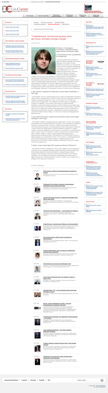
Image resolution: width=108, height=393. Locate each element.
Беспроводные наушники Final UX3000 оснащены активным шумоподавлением (94, 193)
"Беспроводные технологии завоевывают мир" (57, 264)
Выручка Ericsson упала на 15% (14, 68)
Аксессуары (90, 201)
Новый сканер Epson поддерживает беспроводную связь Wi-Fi (94, 75)
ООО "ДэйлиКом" (101, 385)
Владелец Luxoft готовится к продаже (16, 84)
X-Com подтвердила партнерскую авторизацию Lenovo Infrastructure (15, 80)
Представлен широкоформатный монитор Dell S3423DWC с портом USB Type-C (95, 27)
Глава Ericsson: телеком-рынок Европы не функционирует (60, 224)
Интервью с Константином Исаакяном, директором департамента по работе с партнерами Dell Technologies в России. (59, 214)
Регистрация (30, 15)
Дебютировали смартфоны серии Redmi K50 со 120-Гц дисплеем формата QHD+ (93, 168)
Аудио (88, 182)
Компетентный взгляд (43, 29)
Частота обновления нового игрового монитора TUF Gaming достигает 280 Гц (94, 35)
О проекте (24, 380)
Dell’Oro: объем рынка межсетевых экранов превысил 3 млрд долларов (15, 101)
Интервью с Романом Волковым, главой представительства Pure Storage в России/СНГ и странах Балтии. (59, 188)
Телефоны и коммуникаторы (91, 162)
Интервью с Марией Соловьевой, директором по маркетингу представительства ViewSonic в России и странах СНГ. (60, 254)
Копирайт (41, 380)
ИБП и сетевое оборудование (91, 122)
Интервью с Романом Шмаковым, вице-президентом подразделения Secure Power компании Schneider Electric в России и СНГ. (59, 321)
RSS (49, 380)
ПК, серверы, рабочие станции (90, 84)
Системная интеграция (13, 75)
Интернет (8, 109)
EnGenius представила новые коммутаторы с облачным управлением (94, 128)
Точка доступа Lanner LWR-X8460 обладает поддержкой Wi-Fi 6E (95, 134)
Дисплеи (89, 22)
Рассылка (33, 380)
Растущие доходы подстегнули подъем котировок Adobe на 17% (15, 51)
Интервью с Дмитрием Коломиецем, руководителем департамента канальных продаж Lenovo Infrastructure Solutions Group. (61, 202)
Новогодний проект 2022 (12, 27)
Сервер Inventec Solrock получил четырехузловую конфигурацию (95, 89)
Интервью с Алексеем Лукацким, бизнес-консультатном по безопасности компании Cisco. (59, 281)
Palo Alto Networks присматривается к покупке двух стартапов (15, 96)
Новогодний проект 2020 (12, 34)
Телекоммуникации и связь (14, 58)
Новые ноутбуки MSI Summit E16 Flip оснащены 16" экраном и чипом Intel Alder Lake (95, 53)
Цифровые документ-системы (89, 62)
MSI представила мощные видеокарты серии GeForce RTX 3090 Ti (95, 108)
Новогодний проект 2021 (12, 30)
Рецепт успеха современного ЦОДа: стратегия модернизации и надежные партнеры (57, 304)
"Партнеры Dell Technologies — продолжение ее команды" (60, 211)
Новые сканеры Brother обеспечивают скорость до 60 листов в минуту (94, 68)
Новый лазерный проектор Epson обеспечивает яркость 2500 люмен (94, 147)
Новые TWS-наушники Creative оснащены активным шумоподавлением (94, 187)
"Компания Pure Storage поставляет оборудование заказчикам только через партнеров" (58, 185)
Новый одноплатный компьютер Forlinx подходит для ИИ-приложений (95, 95)
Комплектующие (91, 103)
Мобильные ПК (91, 42)
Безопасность (10, 91)
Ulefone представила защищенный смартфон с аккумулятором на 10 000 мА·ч (94, 174)
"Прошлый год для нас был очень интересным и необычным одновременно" (57, 357)
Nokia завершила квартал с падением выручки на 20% (13, 64)
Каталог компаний (43, 15)
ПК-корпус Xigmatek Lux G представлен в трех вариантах (94, 114)
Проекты (8, 22)
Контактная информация (11, 380)
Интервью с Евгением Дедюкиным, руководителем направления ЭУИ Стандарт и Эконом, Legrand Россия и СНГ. (61, 266)
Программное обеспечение (14, 41)
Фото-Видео (90, 142)
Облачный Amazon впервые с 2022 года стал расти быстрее (15, 119)
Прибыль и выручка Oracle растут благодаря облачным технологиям (15, 46)
